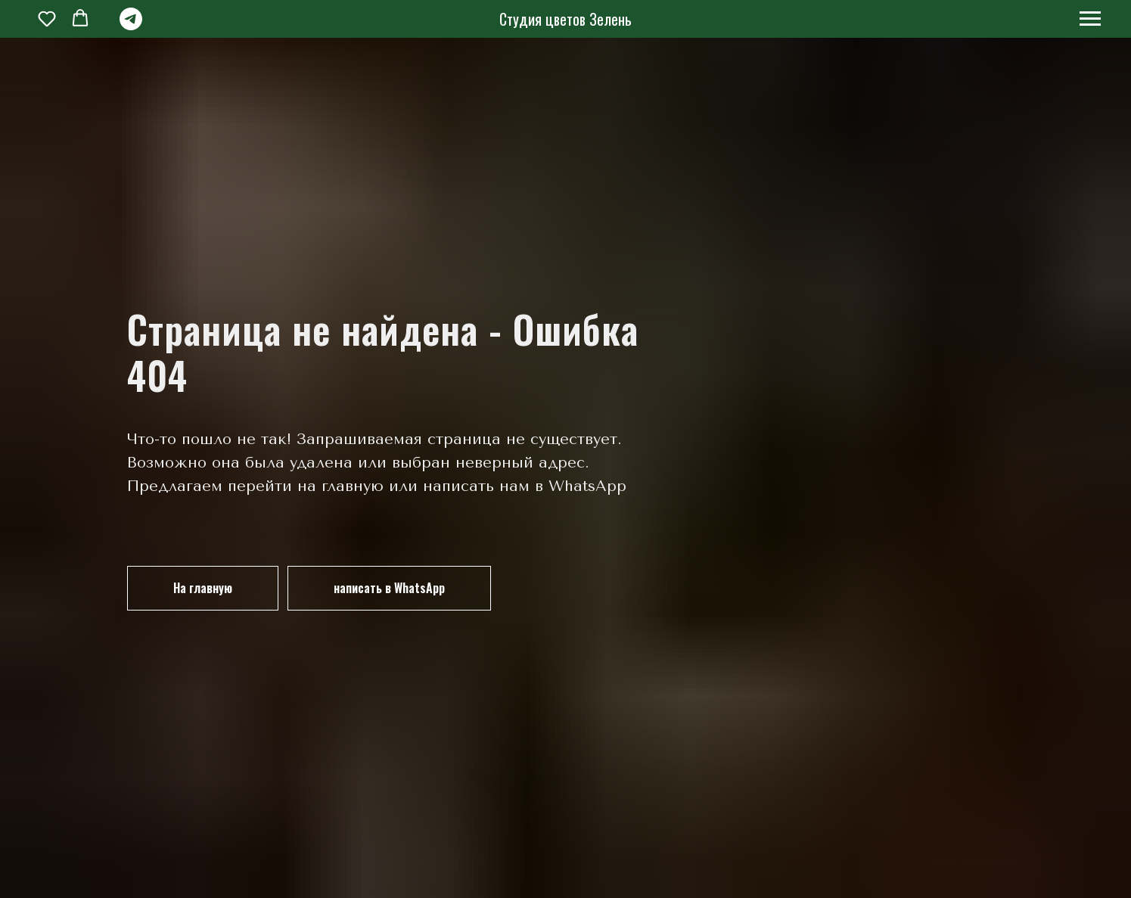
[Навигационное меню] (1090, 18)
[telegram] (131, 26)
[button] (47, 18)
